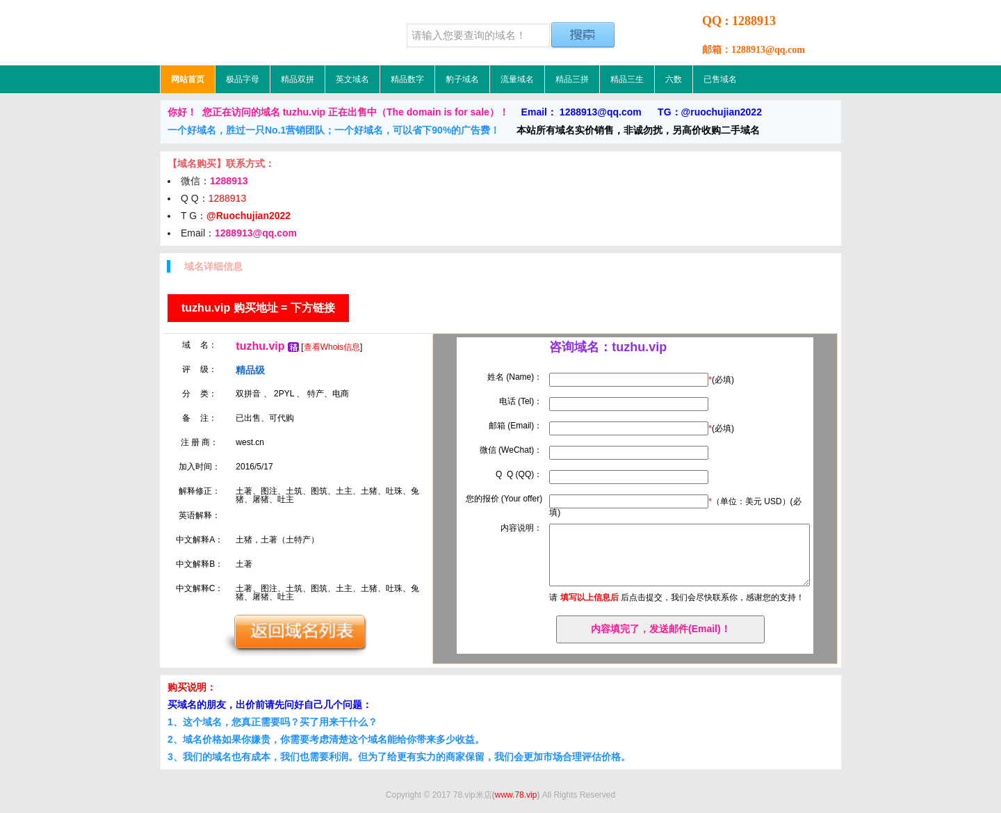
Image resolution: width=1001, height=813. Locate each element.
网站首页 (187, 79)
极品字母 (242, 79)
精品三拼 (572, 79)
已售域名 (720, 79)
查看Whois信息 (332, 347)
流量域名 (517, 79)
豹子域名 (462, 79)
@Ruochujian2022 (248, 215)
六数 (673, 79)
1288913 (228, 198)
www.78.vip (516, 795)
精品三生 (627, 79)
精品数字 (407, 79)
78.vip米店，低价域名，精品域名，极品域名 (247, 32)
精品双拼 (297, 79)
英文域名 (352, 79)
